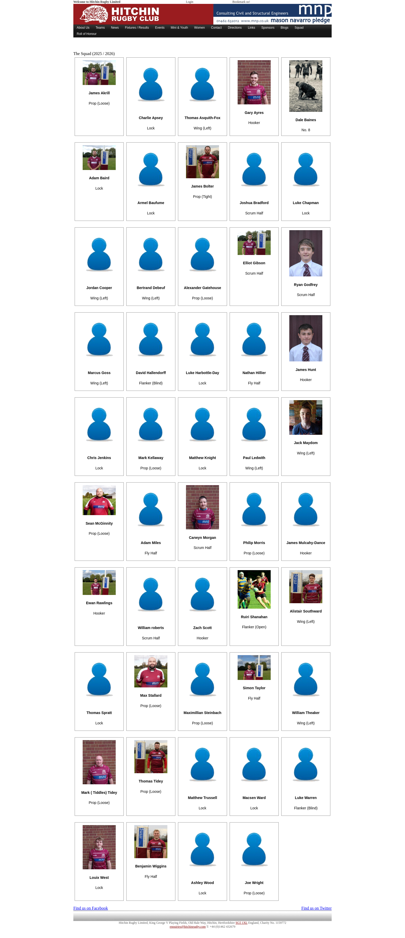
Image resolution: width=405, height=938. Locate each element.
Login (189, 2)
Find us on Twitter (316, 908)
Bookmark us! (241, 2)
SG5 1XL (241, 923)
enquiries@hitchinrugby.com (188, 926)
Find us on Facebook (90, 908)
